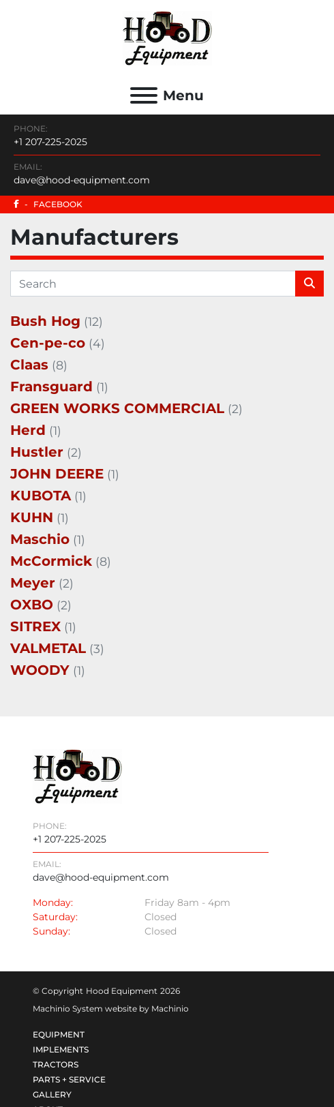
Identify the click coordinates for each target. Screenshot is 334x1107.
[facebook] (167, 204)
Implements (61, 1049)
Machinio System (68, 1008)
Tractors (55, 1064)
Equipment (59, 1034)
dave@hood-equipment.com (82, 180)
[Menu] (143, 95)
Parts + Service (69, 1079)
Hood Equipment (121, 991)
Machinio (170, 1008)
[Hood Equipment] (77, 776)
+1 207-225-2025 (50, 142)
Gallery (52, 1094)
